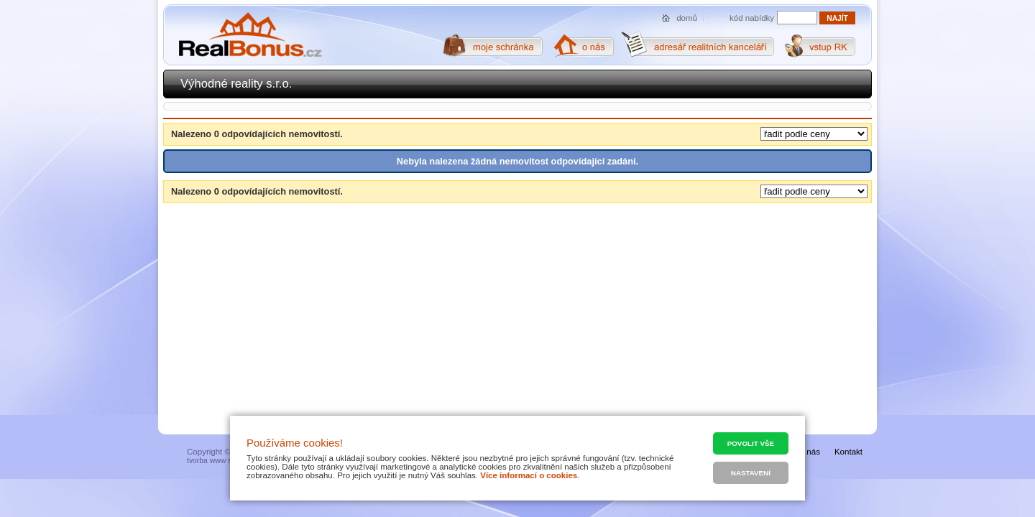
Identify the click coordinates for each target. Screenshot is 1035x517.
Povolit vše (750, 443)
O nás (809, 451)
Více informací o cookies (528, 475)
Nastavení (750, 473)
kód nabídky (752, 18)
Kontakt (848, 451)
